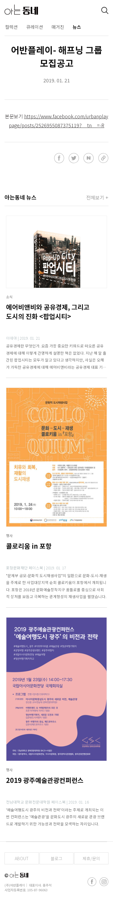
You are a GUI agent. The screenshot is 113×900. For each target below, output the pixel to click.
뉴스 (77, 27)
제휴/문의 (91, 858)
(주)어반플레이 (15, 885)
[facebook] (91, 881)
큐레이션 (34, 27)
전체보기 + (97, 197)
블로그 (56, 858)
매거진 (58, 27)
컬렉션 (11, 27)
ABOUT (22, 858)
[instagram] (103, 881)
